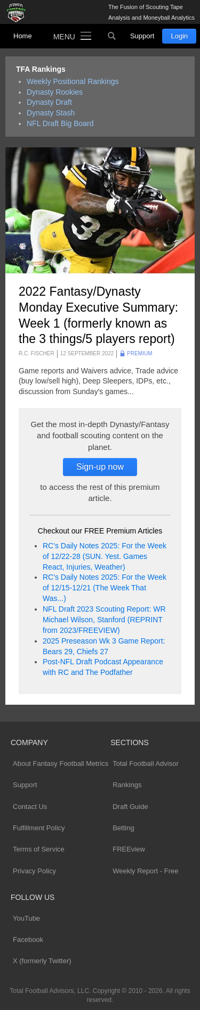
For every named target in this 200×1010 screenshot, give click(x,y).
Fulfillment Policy (39, 828)
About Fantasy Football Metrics (60, 763)
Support (142, 36)
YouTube (26, 918)
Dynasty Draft (49, 102)
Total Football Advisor (146, 763)
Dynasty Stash (51, 112)
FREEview (129, 849)
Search (112, 36)
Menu (64, 36)
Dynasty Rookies (55, 92)
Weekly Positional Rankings (73, 81)
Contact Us (30, 807)
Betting (123, 828)
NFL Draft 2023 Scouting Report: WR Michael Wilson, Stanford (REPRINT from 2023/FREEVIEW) (104, 620)
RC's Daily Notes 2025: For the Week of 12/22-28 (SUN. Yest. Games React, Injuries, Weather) (104, 556)
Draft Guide (130, 807)
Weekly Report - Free (145, 871)
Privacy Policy (34, 871)
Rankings (127, 785)
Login (179, 36)
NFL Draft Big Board (60, 123)
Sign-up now (100, 466)
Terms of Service (39, 849)
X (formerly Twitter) (42, 961)
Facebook (28, 940)
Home (22, 36)
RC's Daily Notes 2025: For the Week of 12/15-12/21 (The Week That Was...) (104, 588)
